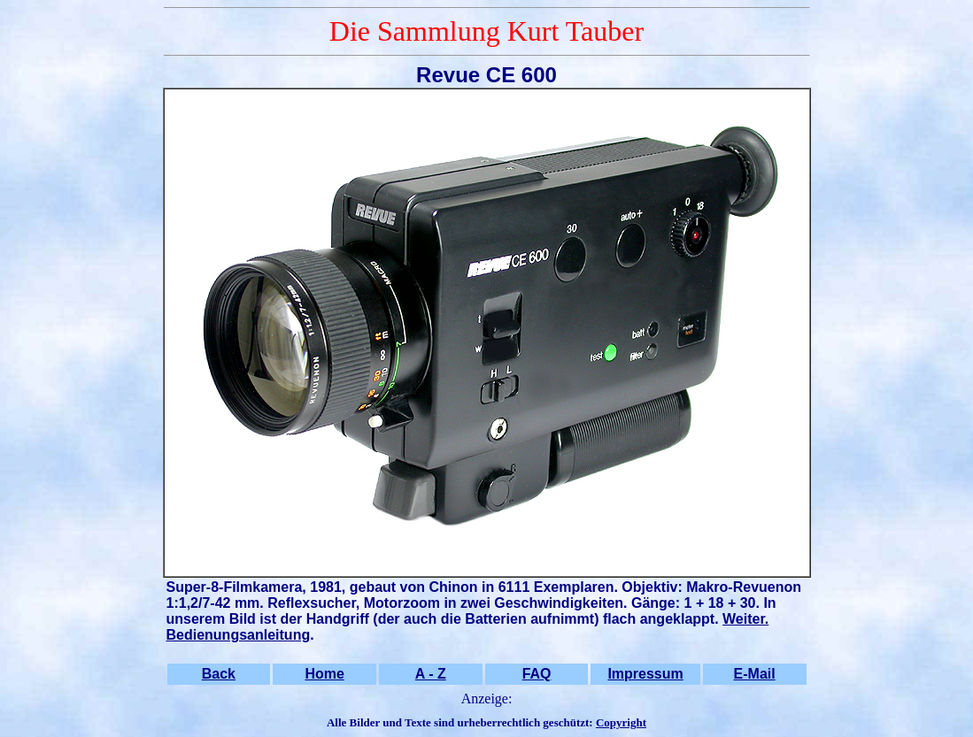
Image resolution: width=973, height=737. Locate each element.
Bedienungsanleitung (238, 634)
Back (219, 673)
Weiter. (745, 618)
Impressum (645, 673)
